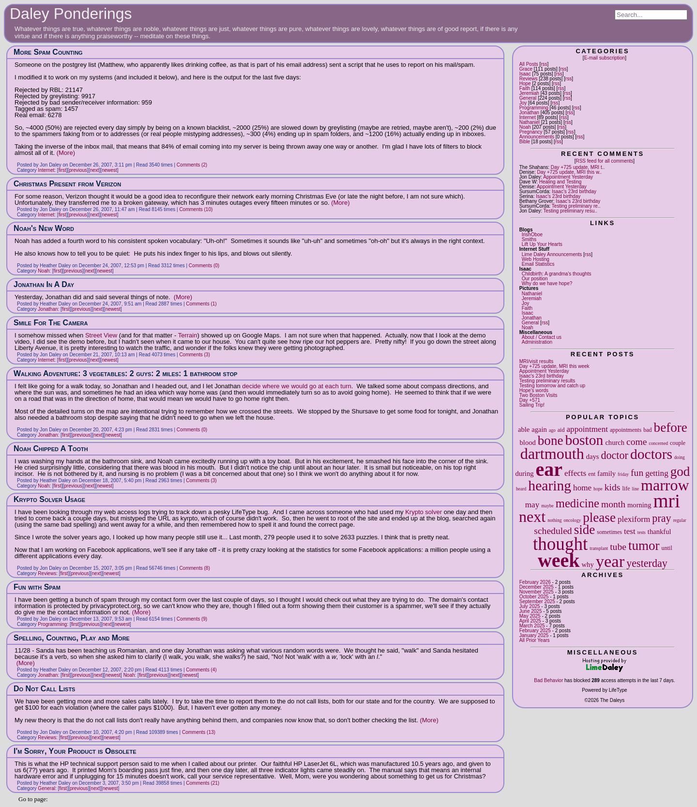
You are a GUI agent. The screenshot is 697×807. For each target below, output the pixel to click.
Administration (537, 342)
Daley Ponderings (71, 13)
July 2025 (529, 606)
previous (78, 170)
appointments (625, 429)
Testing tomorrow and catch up (552, 385)
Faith (524, 88)
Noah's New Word (44, 228)
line (635, 488)
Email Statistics (538, 264)
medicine (577, 503)
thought (560, 544)
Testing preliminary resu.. (570, 210)
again (539, 429)
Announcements (536, 136)
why (588, 564)
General (528, 98)
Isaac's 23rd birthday (574, 191)
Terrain (187, 335)
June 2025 (530, 611)
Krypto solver (423, 512)
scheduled (553, 531)
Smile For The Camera (51, 323)
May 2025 (530, 616)
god (680, 471)
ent (591, 474)
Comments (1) (201, 303)
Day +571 (529, 400)
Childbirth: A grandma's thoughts (556, 273)
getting (656, 473)
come (636, 442)
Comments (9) (192, 619)
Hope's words (533, 390)
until (667, 548)
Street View (101, 335)
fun (637, 473)
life (626, 488)
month (613, 504)
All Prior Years (534, 640)
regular (679, 520)
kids (613, 487)
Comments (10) (195, 209)
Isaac (525, 73)
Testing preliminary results (547, 380)
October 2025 (534, 596)
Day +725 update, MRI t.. (578, 167)
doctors (651, 454)
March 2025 (532, 625)
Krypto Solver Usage (49, 499)
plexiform (634, 519)
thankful (659, 531)
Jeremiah (529, 93)
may (532, 504)
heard (521, 488)
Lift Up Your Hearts (542, 244)
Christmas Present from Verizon (67, 184)
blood (528, 442)
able (524, 429)
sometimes (609, 532)
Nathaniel (529, 122)
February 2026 (535, 582)
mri (666, 501)
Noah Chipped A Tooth (51, 448)
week (559, 560)
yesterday (646, 563)
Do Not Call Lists (44, 689)
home (582, 487)
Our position (535, 278)
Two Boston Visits (538, 395)
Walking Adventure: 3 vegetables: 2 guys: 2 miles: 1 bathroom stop (125, 373)
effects (575, 473)
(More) (66, 152)
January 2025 (534, 635)
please (599, 517)
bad (647, 429)
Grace (525, 69)
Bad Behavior (548, 680)
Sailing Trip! (532, 405)
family (606, 473)
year (610, 561)
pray (661, 518)
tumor (644, 545)
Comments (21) (202, 783)
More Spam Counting (48, 52)
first (62, 170)
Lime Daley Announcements (552, 254)
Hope (525, 83)
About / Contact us (541, 337)
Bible (524, 141)
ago (552, 430)
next (532, 516)
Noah (525, 127)
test (630, 531)
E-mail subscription (604, 58)
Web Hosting (535, 259)
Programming (533, 107)
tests (641, 532)
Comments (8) (194, 568)
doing (679, 457)
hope (598, 488)
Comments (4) (201, 669)
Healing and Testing (560, 181)
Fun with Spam (37, 587)
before (670, 427)
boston (584, 440)
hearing (549, 485)
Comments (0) (204, 265)
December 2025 (536, 587)
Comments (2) (192, 164)
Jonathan (529, 112)
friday (623, 474)
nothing (554, 520)
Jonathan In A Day (44, 284)
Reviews (528, 78)
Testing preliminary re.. (576, 206)
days (592, 456)
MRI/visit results (536, 361)
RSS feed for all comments (604, 161)
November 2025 (536, 591)
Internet (527, 117)
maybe (547, 505)
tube (618, 547)
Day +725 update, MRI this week (554, 366)
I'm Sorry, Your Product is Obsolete (75, 751)
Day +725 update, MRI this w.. (569, 172)
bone (550, 440)
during (524, 473)
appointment (587, 429)
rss (544, 64)
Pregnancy (531, 132)
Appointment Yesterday (568, 177)
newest (109, 170)
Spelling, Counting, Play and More (72, 638)
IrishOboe (532, 234)
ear (549, 469)
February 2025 (535, 630)
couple (677, 443)
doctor (614, 455)
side (584, 529)
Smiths (529, 239)
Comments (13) (198, 732)
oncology (572, 520)
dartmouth (552, 453)
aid (561, 429)
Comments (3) (194, 354)
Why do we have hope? (547, 283)
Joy (523, 103)
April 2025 (530, 621)
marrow (665, 485)
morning (639, 505)
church (614, 442)
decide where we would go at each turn (296, 386)
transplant (599, 548)
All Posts (528, 64)
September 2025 (537, 601)
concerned (658, 443)
